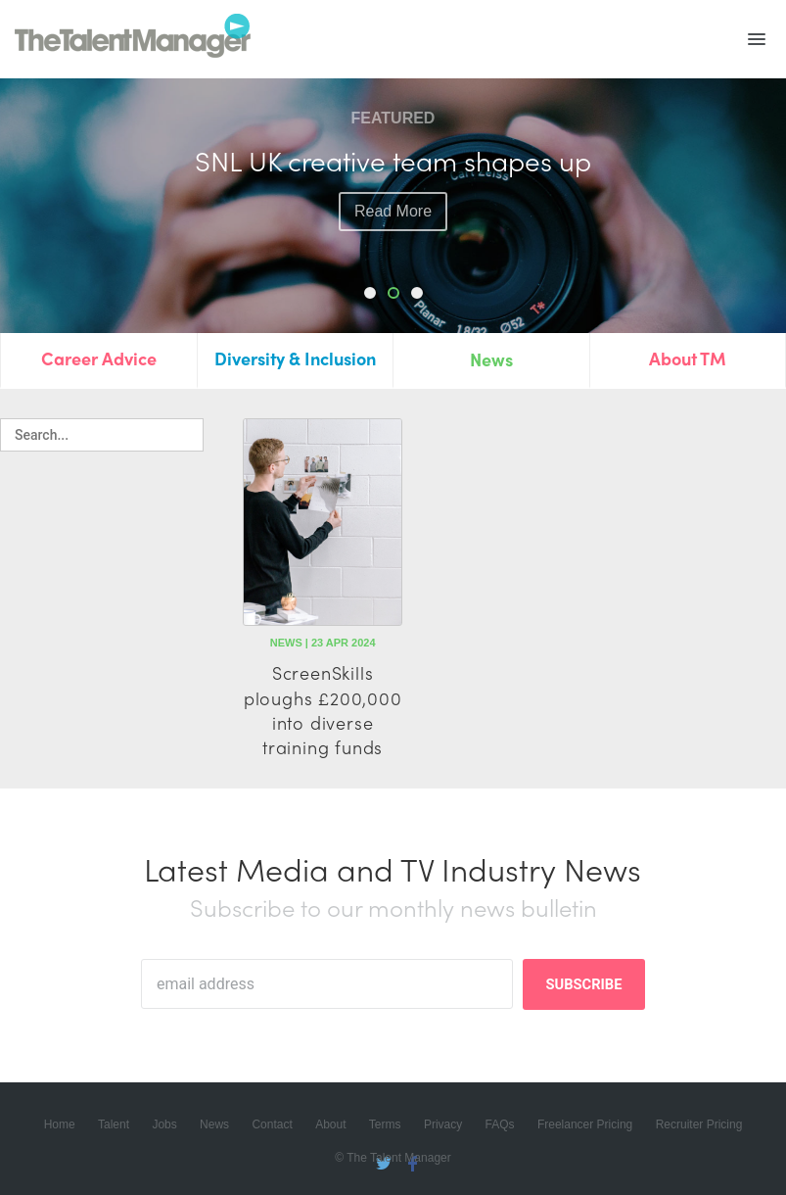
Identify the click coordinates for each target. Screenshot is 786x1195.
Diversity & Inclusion (295, 358)
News (491, 359)
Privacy (443, 1124)
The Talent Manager (133, 39)
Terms (385, 1124)
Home (59, 1124)
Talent (113, 1124)
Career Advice (99, 358)
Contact (272, 1124)
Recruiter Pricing (699, 1124)
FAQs (500, 1124)
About (330, 1124)
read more (393, 244)
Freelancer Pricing (584, 1124)
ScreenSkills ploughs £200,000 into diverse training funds (323, 709)
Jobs (164, 1124)
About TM (687, 358)
